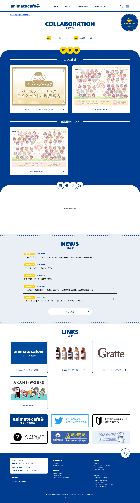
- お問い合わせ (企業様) (100, 480)
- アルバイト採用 (57, 473)
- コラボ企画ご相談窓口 (100, 486)
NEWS (56, 6)
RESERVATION (82, 6)
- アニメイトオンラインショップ (103, 465)
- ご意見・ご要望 (98, 482)
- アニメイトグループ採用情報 (61, 478)
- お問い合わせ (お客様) (100, 478)
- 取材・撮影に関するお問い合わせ (103, 484)
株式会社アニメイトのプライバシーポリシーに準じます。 (79, 494)
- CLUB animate (98, 467)
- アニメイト (97, 463)
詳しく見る (77, 311)
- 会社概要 (56, 463)
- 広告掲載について (58, 465)
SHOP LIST (15, 477)
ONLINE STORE (100, 6)
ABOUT (67, 6)
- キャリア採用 (57, 475)
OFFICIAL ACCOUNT (19, 481)
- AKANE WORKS (99, 470)
